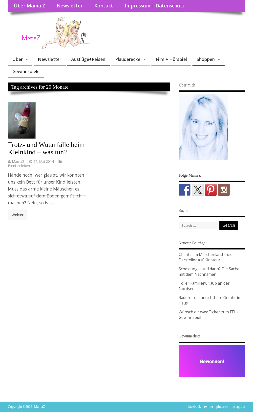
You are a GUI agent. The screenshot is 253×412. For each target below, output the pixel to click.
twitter (208, 407)
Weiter (17, 214)
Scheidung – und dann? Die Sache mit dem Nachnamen (209, 271)
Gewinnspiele (26, 71)
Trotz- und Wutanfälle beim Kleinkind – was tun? (46, 148)
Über (17, 59)
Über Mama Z (29, 5)
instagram (238, 407)
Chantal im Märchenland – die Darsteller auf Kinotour (205, 257)
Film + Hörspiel (171, 59)
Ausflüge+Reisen (88, 59)
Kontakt (103, 5)
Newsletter (70, 5)
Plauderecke (127, 59)
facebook (194, 407)
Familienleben (19, 165)
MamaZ (18, 161)
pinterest (222, 407)
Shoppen (206, 59)
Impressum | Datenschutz (155, 5)
